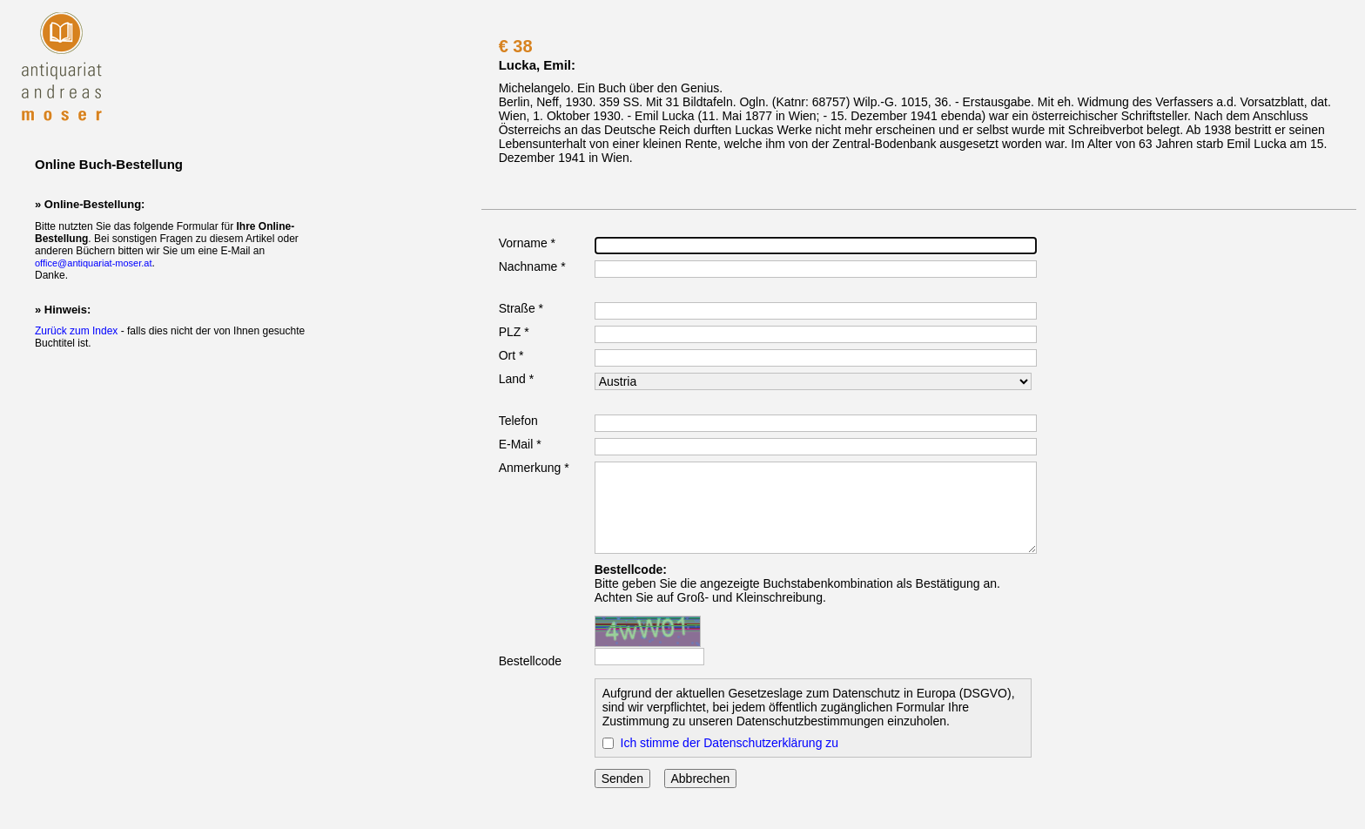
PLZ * (514, 332)
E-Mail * (520, 444)
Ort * (511, 355)
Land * (516, 379)
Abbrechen (700, 778)
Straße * (521, 308)
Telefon (518, 421)
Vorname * (527, 243)
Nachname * (532, 266)
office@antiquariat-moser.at (93, 263)
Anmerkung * (534, 468)
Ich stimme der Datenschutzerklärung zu (730, 743)
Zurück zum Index (76, 331)
